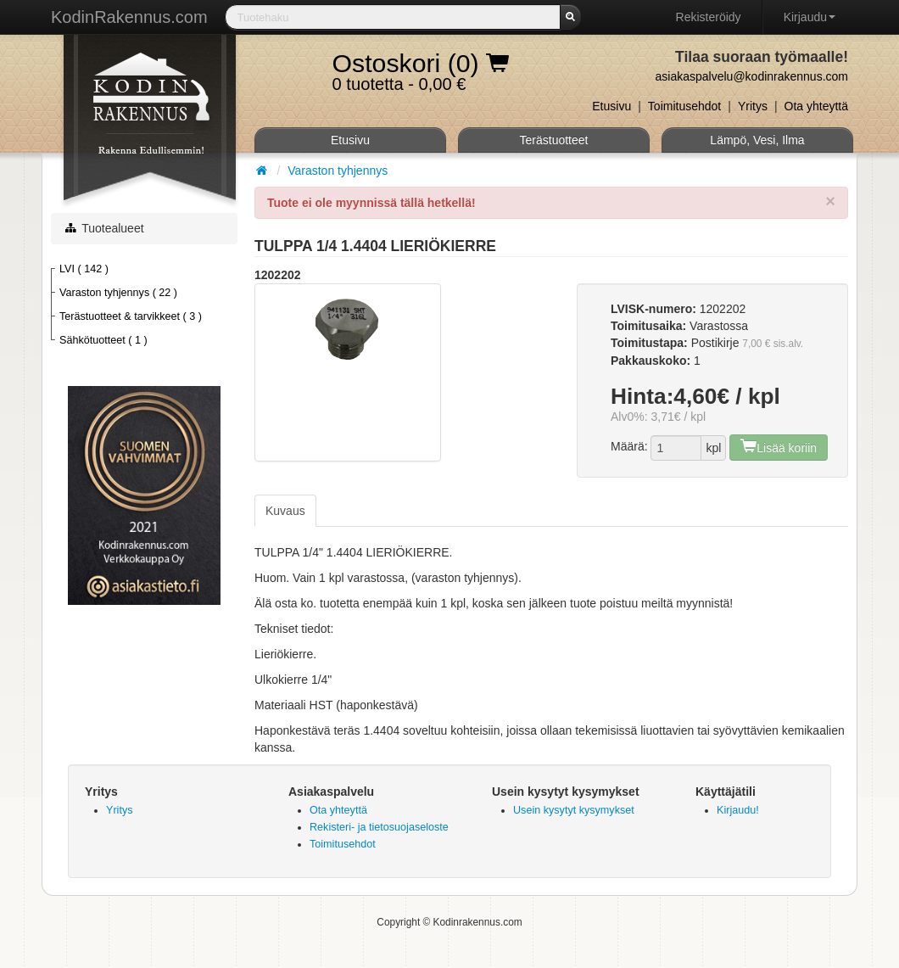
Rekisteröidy (708, 17)
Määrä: (629, 446)
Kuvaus (285, 511)
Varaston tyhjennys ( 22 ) (118, 293)
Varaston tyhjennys (338, 170)
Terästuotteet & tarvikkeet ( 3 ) (130, 316)
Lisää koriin (778, 446)
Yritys (753, 106)
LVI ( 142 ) (84, 269)
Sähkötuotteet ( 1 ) (103, 340)
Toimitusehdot (684, 106)
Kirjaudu (809, 17)
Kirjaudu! (738, 810)
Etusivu (611, 106)
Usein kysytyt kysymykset (573, 810)
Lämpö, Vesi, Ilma (757, 140)
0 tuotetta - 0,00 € (420, 67)
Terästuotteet (554, 140)
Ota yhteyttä (816, 106)
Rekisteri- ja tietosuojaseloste (379, 827)
